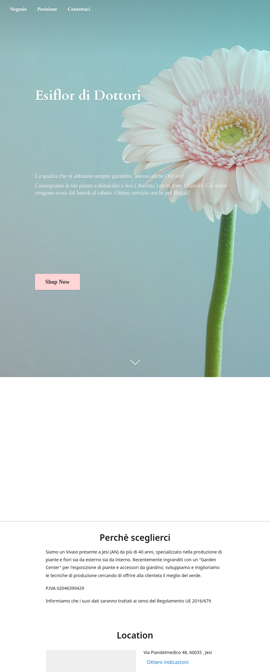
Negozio (18, 9)
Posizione (47, 9)
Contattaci (79, 9)
